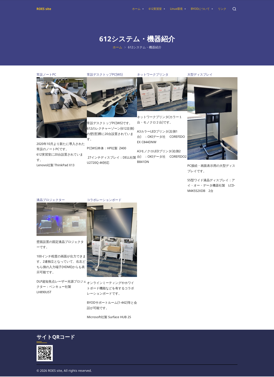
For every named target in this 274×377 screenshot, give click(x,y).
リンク (221, 9)
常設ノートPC (46, 75)
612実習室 (149, 9)
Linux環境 (172, 9)
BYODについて (197, 9)
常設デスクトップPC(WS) (105, 75)
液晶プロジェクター (51, 200)
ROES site (44, 9)
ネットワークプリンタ (152, 75)
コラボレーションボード (104, 200)
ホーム (128, 9)
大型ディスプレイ (199, 75)
